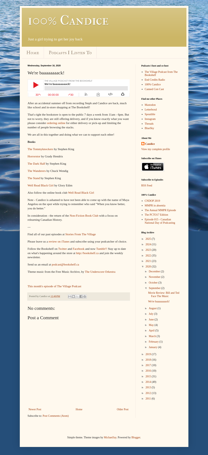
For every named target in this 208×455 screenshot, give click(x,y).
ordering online (56, 123)
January (153, 347)
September (155, 288)
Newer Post (35, 409)
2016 (148, 370)
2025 (148, 238)
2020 (148, 266)
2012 (148, 393)
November (155, 276)
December (155, 271)
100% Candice (68, 20)
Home (32, 53)
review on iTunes (59, 241)
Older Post (123, 409)
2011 (148, 398)
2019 (148, 354)
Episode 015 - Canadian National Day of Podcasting (160, 221)
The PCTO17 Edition (156, 214)
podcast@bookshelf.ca (65, 264)
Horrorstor (34, 156)
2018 (148, 359)
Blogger (135, 437)
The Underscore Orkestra (100, 271)
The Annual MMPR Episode (160, 210)
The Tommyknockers (40, 149)
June (151, 319)
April (152, 330)
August (153, 308)
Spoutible (150, 114)
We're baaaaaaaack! (159, 301)
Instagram (150, 119)
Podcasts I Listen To (70, 53)
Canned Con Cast (154, 89)
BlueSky (149, 128)
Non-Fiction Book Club (84, 215)
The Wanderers (37, 170)
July (151, 313)
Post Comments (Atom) (56, 415)
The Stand (34, 178)
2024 (148, 244)
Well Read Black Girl (41, 185)
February (154, 341)
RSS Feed (146, 185)
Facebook (78, 248)
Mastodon (150, 104)
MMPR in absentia (155, 205)
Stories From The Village (80, 234)
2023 (148, 249)
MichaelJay (110, 437)
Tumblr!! (101, 248)
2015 (148, 376)
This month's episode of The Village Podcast (54, 286)
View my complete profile (155, 149)
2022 (148, 255)
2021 (148, 261)
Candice (150, 143)
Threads (149, 123)
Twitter (62, 248)
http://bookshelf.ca (87, 253)
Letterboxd (151, 109)
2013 (148, 387)
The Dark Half (36, 163)
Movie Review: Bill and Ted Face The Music (163, 294)
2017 (148, 365)
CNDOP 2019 (152, 200)
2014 (148, 381)
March (153, 336)
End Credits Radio (155, 79)
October (153, 282)
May (151, 325)
